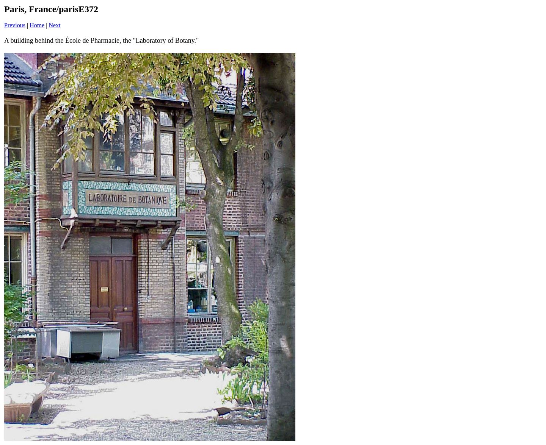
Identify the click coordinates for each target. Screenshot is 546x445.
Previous (14, 25)
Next (55, 25)
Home (37, 25)
